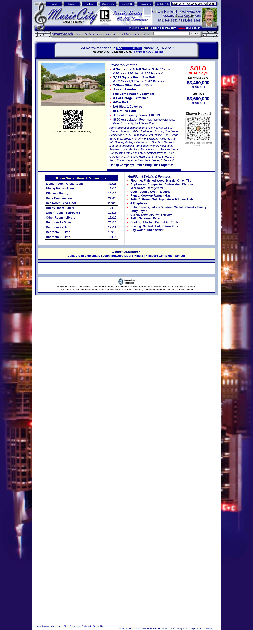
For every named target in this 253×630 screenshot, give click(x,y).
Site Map (209, 628)
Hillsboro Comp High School (165, 255)
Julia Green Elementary (84, 255)
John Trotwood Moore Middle (123, 255)
